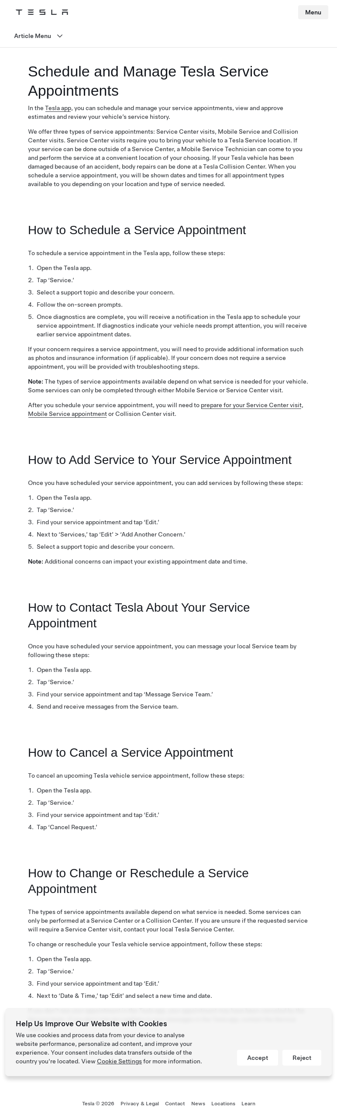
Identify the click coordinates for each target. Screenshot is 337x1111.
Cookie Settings (119, 1061)
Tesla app (58, 107)
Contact (175, 1104)
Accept (257, 1057)
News (198, 1104)
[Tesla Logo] (42, 12)
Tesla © (98, 1104)
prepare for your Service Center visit (251, 404)
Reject (301, 1057)
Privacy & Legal (139, 1104)
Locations (223, 1104)
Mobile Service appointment (67, 413)
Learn (248, 1104)
